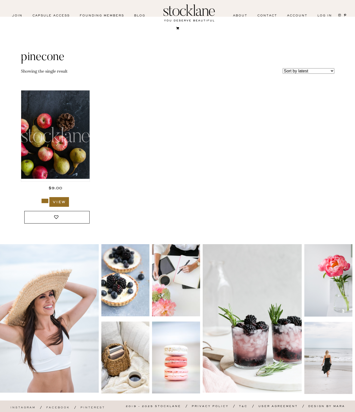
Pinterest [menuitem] (92, 408)
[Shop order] (308, 71)
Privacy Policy (210, 406)
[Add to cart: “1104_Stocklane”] (45, 201)
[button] (57, 217)
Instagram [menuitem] (23, 408)
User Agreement (278, 406)
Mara (339, 406)
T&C (243, 406)
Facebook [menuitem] (58, 408)
